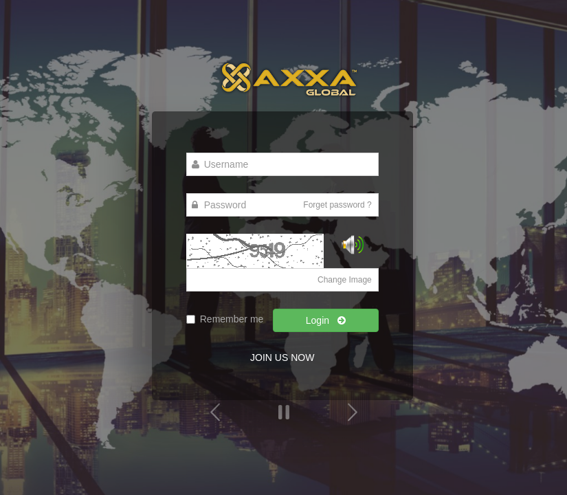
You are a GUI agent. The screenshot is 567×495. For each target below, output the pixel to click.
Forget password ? (337, 205)
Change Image (345, 280)
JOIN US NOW (282, 357)
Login (326, 320)
